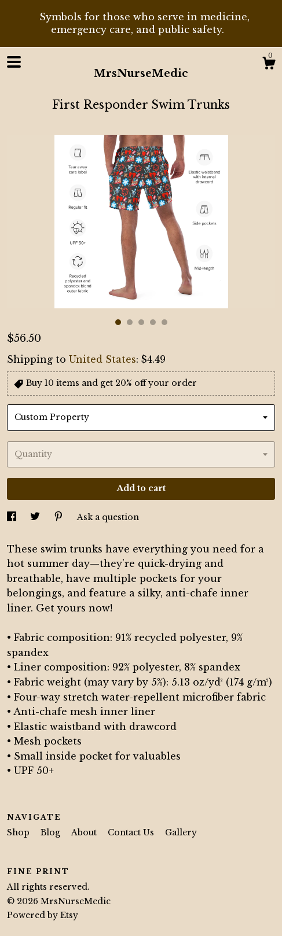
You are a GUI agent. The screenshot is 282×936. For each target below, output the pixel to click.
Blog (52, 832)
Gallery (181, 832)
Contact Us (132, 832)
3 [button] (141, 322)
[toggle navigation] (14, 62)
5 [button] (164, 322)
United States (102, 359)
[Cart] (268, 64)
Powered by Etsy (42, 915)
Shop (19, 832)
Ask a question (108, 517)
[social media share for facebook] (13, 517)
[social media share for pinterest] (59, 517)
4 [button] (153, 322)
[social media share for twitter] (36, 517)
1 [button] (118, 322)
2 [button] (130, 322)
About (85, 832)
